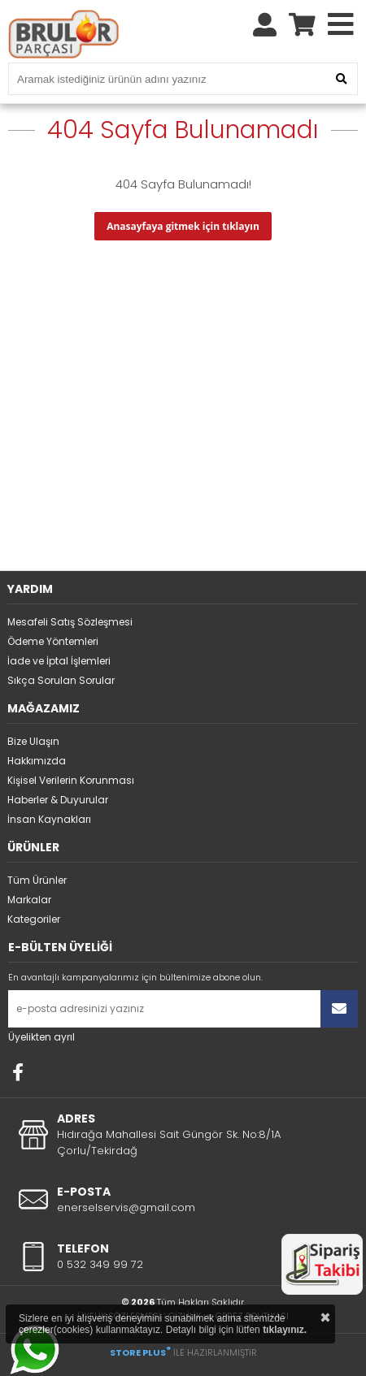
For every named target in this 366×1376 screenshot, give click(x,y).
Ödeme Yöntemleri (52, 641)
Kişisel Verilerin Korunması (70, 780)
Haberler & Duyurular (57, 800)
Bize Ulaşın (33, 741)
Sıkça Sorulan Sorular (61, 680)
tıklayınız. (285, 1329)
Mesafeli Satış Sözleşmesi (70, 622)
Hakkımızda (36, 761)
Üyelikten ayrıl (41, 1037)
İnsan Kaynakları (49, 819)
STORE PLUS (140, 1352)
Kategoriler (33, 919)
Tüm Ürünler (37, 880)
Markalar (29, 900)
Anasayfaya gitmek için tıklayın (183, 226)
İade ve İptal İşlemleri (59, 661)
